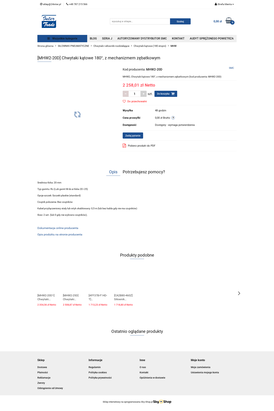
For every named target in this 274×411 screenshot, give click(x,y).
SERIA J (107, 38)
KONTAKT (178, 38)
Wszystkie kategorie (62, 38)
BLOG (93, 38)
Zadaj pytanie (132, 135)
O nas (143, 367)
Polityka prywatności (100, 377)
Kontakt (144, 372)
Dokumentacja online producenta (57, 228)
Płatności (42, 372)
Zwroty (41, 383)
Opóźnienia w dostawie (152, 377)
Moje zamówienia (200, 367)
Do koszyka (166, 93)
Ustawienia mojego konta (205, 372)
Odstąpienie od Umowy (50, 388)
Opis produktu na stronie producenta (59, 234)
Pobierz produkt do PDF (139, 145)
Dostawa (42, 367)
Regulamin (95, 367)
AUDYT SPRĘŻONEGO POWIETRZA (212, 38)
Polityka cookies (98, 372)
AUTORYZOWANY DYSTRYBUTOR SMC (142, 38)
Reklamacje (44, 377)
